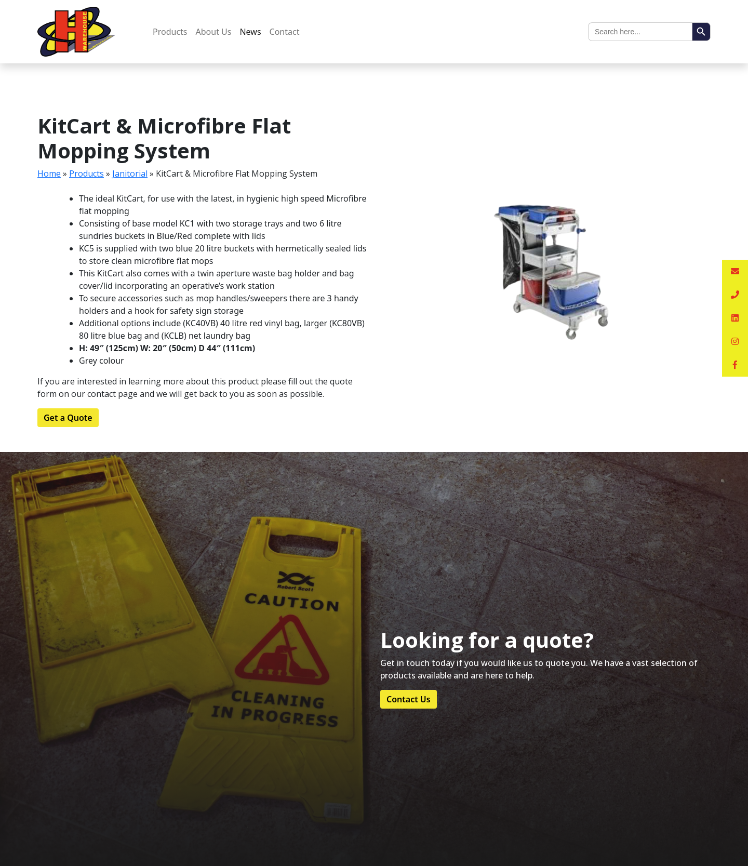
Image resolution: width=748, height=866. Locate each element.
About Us (214, 31)
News (250, 31)
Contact (285, 31)
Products (170, 31)
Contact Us (408, 699)
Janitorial (130, 173)
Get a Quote (68, 417)
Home (49, 173)
